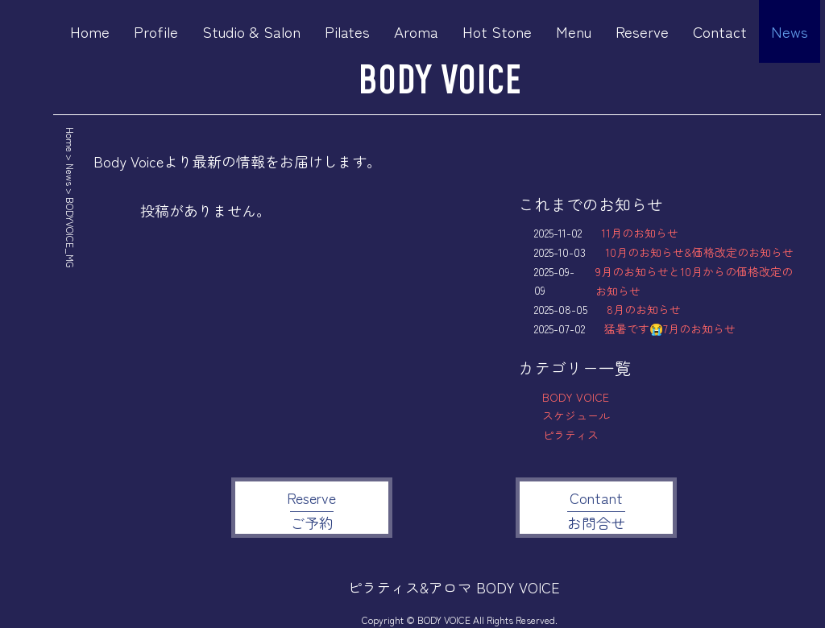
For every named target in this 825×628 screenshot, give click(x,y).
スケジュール (576, 415)
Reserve (642, 31)
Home (90, 31)
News (789, 31)
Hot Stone (497, 31)
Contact (720, 31)
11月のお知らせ (639, 233)
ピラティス (570, 435)
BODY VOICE (439, 82)
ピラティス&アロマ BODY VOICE (453, 586)
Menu (573, 31)
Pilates (347, 31)
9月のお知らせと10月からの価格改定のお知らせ (694, 281)
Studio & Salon (251, 31)
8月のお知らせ (644, 309)
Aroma (416, 31)
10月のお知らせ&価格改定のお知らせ (699, 252)
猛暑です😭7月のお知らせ (670, 328)
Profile (156, 31)
